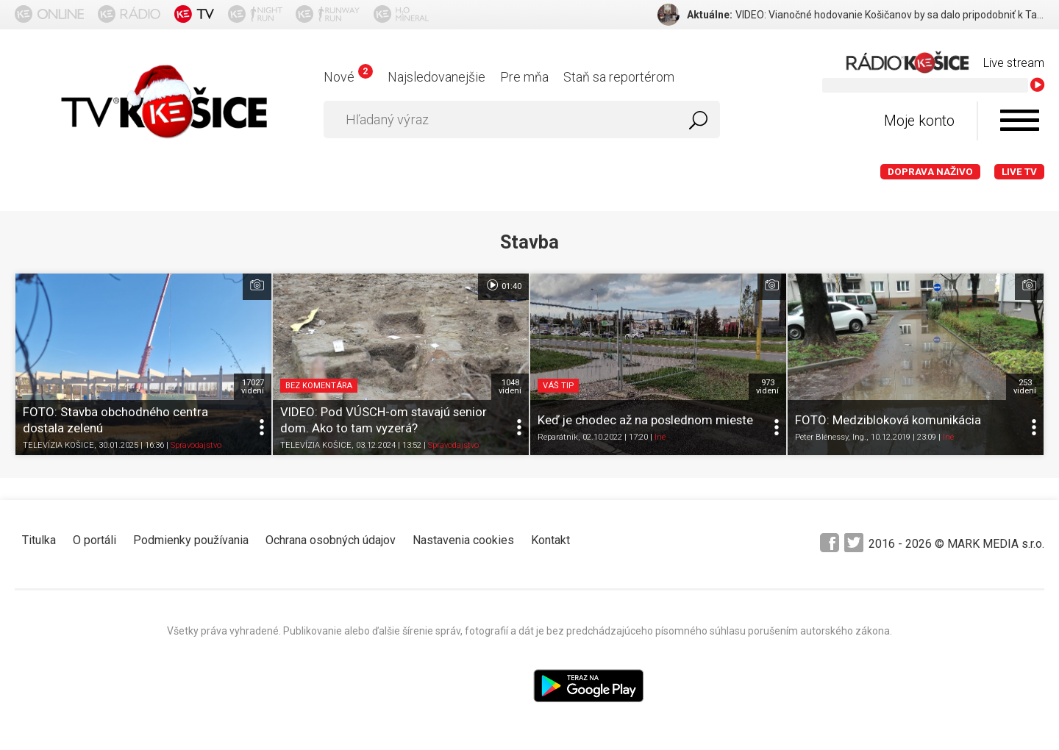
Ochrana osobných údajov (330, 540)
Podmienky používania (191, 540)
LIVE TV (1019, 171)
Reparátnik (558, 437)
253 (1024, 387)
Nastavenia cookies (463, 540)
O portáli (94, 540)
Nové (348, 77)
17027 (252, 387)
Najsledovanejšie (436, 77)
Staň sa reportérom (618, 77)
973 (767, 387)
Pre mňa (524, 77)
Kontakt (550, 540)
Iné (660, 437)
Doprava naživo (930, 171)
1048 (510, 387)
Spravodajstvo (196, 445)
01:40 (503, 285)
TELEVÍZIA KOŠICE (58, 445)
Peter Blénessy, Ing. (830, 437)
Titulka (39, 540)
